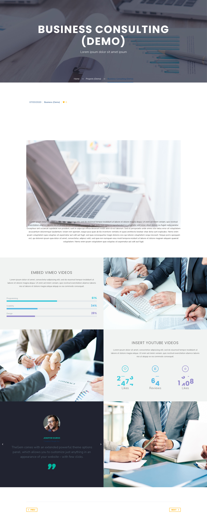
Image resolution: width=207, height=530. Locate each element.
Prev (31, 510)
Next (175, 510)
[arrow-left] (2, 444)
